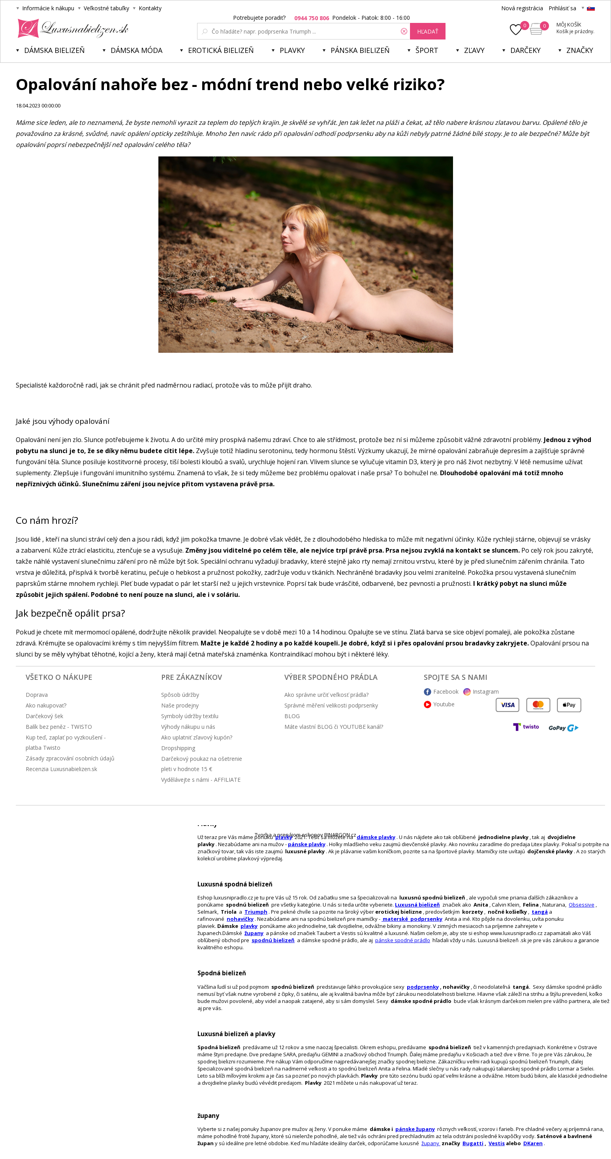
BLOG (292, 716)
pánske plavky (306, 844)
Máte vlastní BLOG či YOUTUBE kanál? (333, 726)
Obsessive (581, 904)
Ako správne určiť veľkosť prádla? (326, 694)
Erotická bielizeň (221, 50)
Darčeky (525, 50)
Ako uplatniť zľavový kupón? (196, 737)
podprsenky (423, 986)
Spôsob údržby (180, 694)
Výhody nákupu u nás (188, 726)
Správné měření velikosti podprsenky (331, 705)
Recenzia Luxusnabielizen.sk (61, 769)
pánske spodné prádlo (402, 940)
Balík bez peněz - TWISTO (59, 726)
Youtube (444, 704)
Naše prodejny (180, 705)
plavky (249, 925)
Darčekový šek (44, 716)
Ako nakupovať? (46, 705)
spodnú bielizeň (273, 940)
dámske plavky (376, 837)
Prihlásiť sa (562, 8)
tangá (540, 911)
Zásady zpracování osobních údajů (70, 758)
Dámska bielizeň (54, 50)
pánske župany (415, 1129)
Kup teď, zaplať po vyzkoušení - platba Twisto (66, 742)
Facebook (446, 691)
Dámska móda (136, 50)
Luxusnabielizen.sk (71, 28)
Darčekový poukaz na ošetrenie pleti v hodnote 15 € (201, 764)
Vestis (497, 1143)
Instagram (486, 691)
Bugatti (472, 1143)
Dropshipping (178, 748)
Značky (579, 50)
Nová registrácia (522, 8)
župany (253, 933)
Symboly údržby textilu (189, 716)
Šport (426, 50)
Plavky (292, 50)
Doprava (37, 694)
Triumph (255, 911)
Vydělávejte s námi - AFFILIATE (201, 779)
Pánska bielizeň (360, 50)
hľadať (427, 31)
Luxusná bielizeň (417, 904)
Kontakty (150, 8)
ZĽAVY (474, 50)
